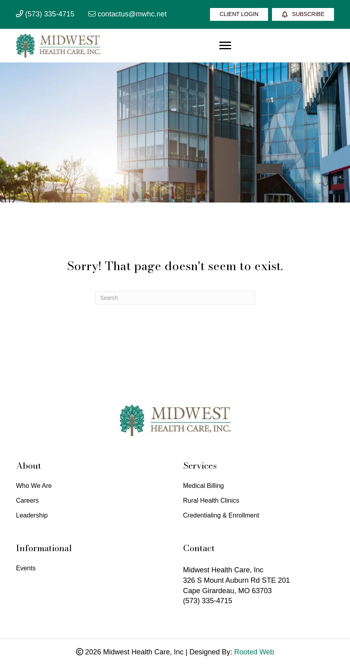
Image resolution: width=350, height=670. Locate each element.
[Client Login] (239, 14)
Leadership (32, 515)
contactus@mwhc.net (127, 14)
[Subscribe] (303, 14)
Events (26, 568)
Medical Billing (203, 486)
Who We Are (34, 486)
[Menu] (225, 45)
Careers (27, 500)
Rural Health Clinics (211, 500)
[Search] (175, 298)
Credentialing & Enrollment (221, 515)
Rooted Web (254, 652)
